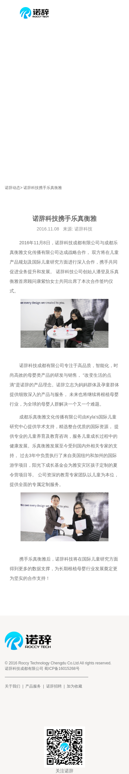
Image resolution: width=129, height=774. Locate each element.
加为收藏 (74, 686)
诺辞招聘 (54, 686)
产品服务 (33, 686)
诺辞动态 (12, 187)
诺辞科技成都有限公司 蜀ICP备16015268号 (42, 668)
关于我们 (12, 686)
